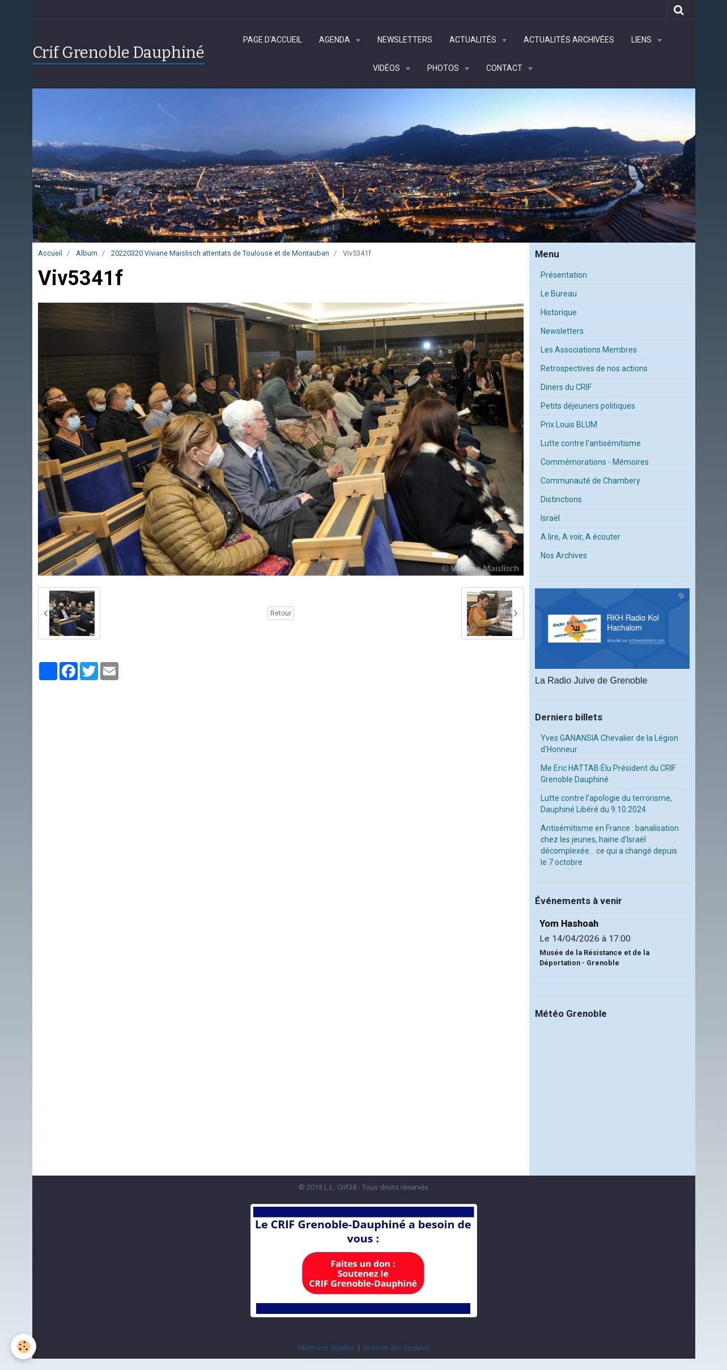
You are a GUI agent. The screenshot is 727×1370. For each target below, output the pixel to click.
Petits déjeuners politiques (588, 405)
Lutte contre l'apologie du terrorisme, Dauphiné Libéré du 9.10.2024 (606, 804)
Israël (550, 518)
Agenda (335, 39)
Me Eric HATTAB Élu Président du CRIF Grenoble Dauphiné (608, 774)
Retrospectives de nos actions (594, 368)
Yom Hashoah (568, 923)
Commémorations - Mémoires (595, 461)
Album (86, 253)
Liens (642, 39)
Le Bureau (559, 293)
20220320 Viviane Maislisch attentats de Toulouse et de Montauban (220, 253)
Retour (280, 613)
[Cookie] (24, 1346)
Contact (505, 68)
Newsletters (404, 39)
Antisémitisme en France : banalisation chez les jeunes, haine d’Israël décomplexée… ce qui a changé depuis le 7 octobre (610, 845)
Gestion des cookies (396, 1347)
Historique (559, 312)
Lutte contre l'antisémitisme (591, 443)
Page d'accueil (272, 39)
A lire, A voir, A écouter (580, 536)
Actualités (473, 39)
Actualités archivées (569, 39)
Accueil (50, 253)
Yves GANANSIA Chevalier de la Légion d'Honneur (609, 743)
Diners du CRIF (566, 387)
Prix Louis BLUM (569, 424)
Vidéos (387, 68)
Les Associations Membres (589, 349)
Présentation (564, 274)
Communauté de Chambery (590, 480)
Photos (444, 68)
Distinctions (561, 499)
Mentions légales (326, 1347)
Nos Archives (564, 555)
